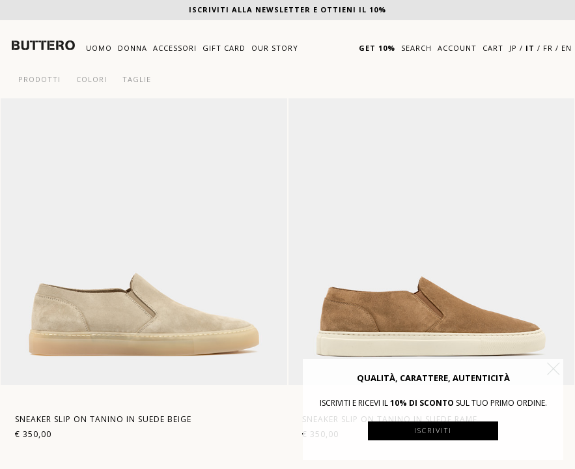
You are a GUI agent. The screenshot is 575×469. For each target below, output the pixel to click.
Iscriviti (433, 430)
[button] (553, 368)
